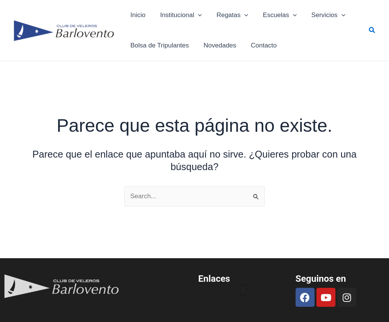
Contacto (259, 45)
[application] (195, 15)
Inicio (137, 15)
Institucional (178, 15)
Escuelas (274, 15)
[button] (372, 30)
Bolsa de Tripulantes (159, 45)
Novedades (217, 45)
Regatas (228, 15)
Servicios (320, 15)
